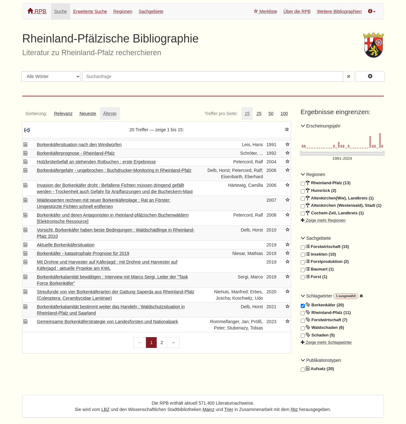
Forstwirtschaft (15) (325, 247)
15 (247, 113)
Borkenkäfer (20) (322, 305)
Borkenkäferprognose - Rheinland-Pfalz (76, 153)
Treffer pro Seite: (221, 113)
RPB (36, 11)
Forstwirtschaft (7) (324, 320)
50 (271, 113)
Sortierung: (36, 113)
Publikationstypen (321, 360)
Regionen (122, 11)
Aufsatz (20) (317, 369)
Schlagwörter (317, 295)
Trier (228, 409)
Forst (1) (314, 277)
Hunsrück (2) (319, 190)
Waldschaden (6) (322, 327)
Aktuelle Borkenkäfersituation (65, 244)
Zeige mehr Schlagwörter (326, 342)
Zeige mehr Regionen (323, 220)
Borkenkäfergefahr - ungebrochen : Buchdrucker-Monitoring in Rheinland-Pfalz (114, 170)
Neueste (88, 113)
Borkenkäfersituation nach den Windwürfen (79, 144)
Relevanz (63, 113)
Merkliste (265, 11)
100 (284, 113)
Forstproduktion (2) (325, 261)
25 (259, 113)
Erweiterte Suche (90, 11)
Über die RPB (297, 11)
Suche (60, 11)
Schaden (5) (318, 335)
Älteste (110, 113)
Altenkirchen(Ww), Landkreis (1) (337, 198)
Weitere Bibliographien (339, 11)
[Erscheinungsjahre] (342, 158)
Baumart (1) (317, 269)
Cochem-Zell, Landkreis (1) (332, 213)
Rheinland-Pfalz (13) (325, 183)
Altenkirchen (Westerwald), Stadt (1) (341, 205)
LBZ (106, 409)
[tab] (36, 113)
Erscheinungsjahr (321, 125)
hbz (294, 409)
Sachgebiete (151, 11)
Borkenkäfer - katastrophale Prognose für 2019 (83, 253)
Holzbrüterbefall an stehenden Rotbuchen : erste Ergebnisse (96, 161)
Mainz (208, 409)
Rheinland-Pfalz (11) (326, 313)
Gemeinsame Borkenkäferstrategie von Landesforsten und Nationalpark (107, 321)
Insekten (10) (318, 254)
